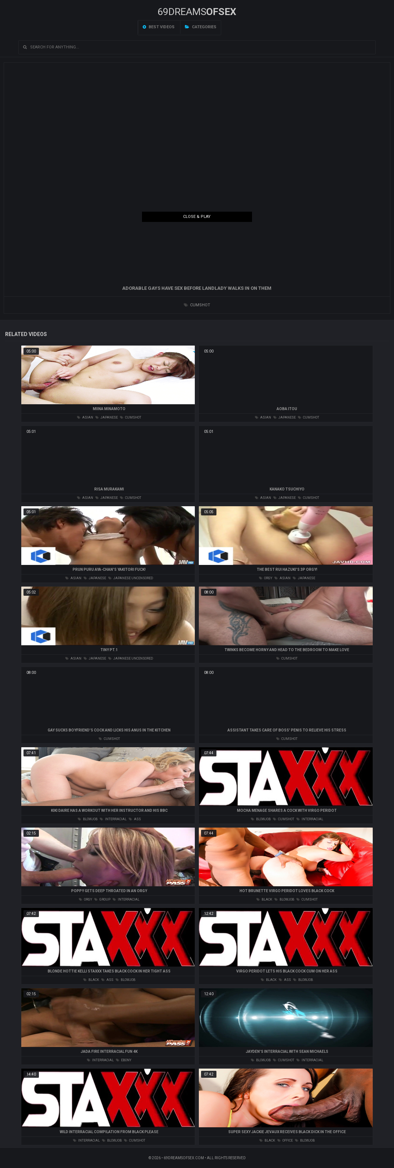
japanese (106, 417)
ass (135, 819)
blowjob (88, 819)
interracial (113, 819)
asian (85, 417)
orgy (265, 578)
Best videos (159, 27)
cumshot (197, 305)
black (264, 899)
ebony (123, 1060)
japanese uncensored (130, 578)
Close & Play (197, 216)
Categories (200, 27)
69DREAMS (196, 12)
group (102, 899)
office (285, 1140)
